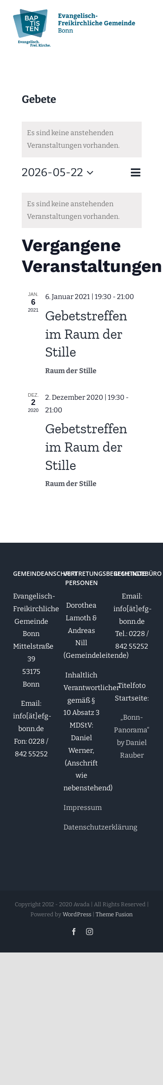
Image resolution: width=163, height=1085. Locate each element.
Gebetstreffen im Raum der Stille (86, 333)
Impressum (82, 807)
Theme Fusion (114, 914)
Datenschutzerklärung (100, 827)
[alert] (82, 139)
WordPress (77, 914)
